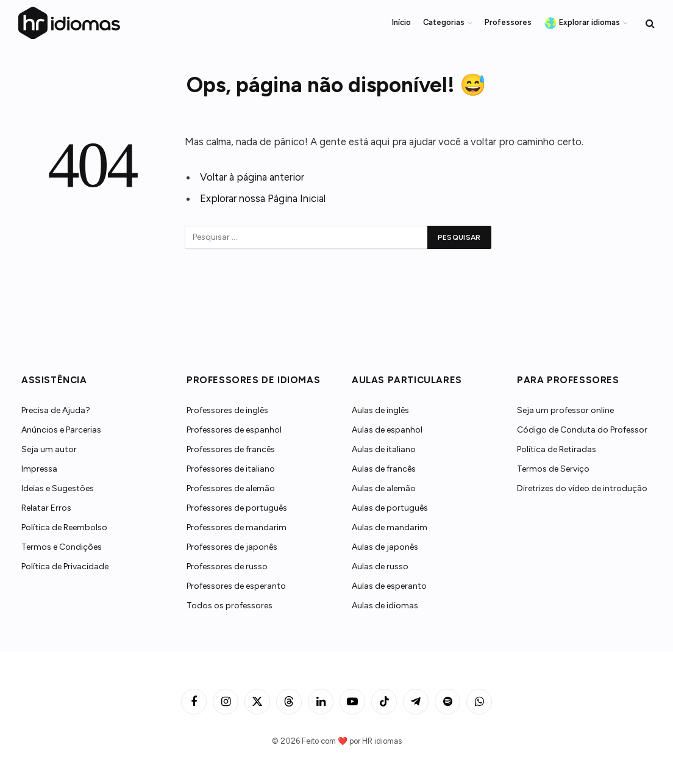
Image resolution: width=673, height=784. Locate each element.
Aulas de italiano (384, 449)
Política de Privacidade (65, 566)
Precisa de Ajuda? (55, 410)
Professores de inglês (227, 410)
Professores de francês (231, 449)
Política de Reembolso (64, 527)
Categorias (444, 22)
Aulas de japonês (385, 547)
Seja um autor (49, 449)
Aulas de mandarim (389, 527)
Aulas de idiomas (385, 605)
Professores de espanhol (234, 430)
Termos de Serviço (553, 469)
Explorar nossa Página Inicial (263, 198)
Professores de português (237, 508)
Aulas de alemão (384, 488)
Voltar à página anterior (252, 177)
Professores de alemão (231, 488)
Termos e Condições (61, 547)
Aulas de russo (380, 566)
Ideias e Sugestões (57, 488)
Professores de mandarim (237, 527)
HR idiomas (382, 741)
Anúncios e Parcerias (61, 430)
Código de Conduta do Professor (582, 430)
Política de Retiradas (556, 449)
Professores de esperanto (236, 586)
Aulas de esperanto (389, 586)
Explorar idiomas (582, 23)
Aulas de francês (384, 469)
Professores (508, 22)
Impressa (39, 469)
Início (401, 22)
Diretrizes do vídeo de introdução (582, 488)
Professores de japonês (232, 547)
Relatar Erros (46, 508)
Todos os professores (229, 605)
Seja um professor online (565, 410)
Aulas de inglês (380, 410)
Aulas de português (390, 508)
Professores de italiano (231, 469)
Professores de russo (227, 566)
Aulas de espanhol (387, 430)
